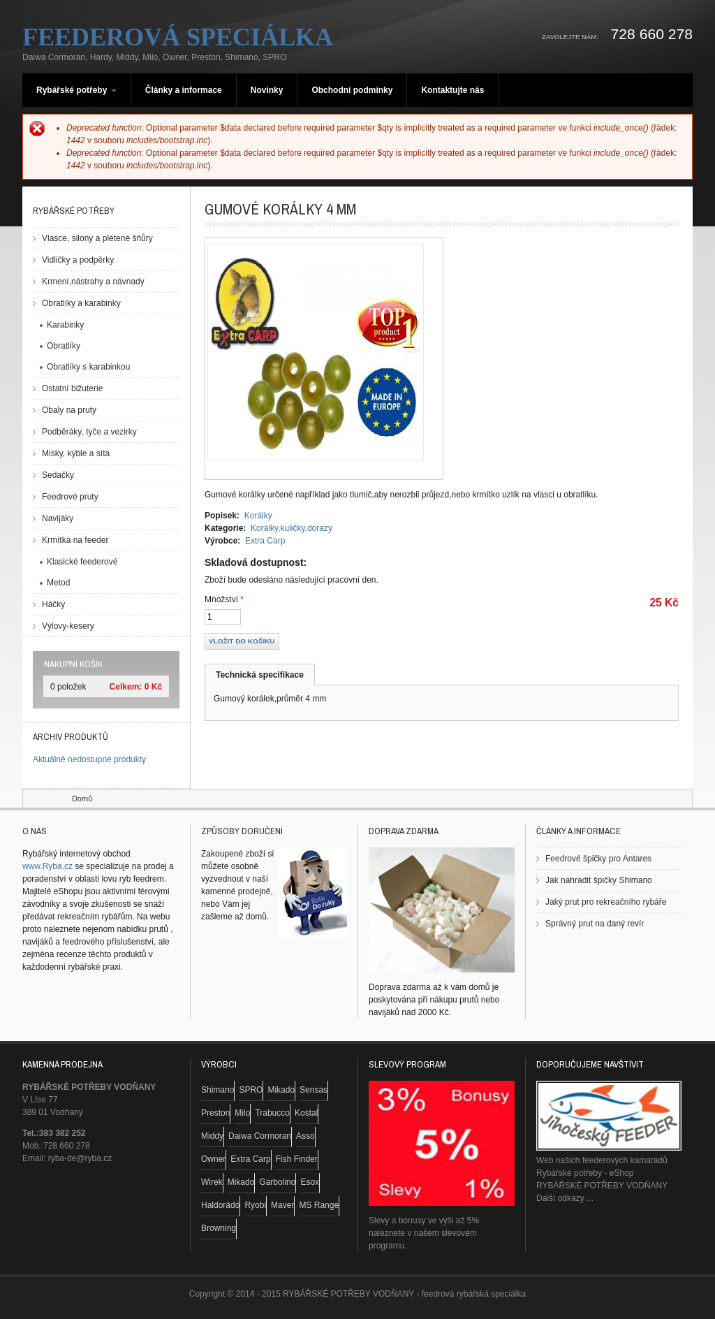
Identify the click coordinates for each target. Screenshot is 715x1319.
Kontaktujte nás (452, 90)
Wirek (212, 1182)
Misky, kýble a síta (76, 453)
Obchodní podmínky (351, 90)
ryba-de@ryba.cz (80, 1158)
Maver (282, 1205)
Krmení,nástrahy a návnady (93, 281)
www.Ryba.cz (47, 866)
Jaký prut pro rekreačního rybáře (605, 902)
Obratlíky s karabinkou (88, 367)
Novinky (267, 90)
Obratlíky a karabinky (81, 303)
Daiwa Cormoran (259, 1136)
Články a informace (183, 90)
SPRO (251, 1090)
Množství (224, 599)
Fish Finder (297, 1159)
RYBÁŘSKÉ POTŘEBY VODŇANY (602, 1185)
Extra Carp (265, 541)
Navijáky (57, 518)
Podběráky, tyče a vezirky (89, 432)
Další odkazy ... (565, 1198)
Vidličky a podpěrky (78, 260)
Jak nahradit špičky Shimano (598, 880)
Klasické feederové (82, 562)
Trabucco (272, 1113)
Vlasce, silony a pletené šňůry (97, 238)
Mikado (281, 1090)
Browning (218, 1228)
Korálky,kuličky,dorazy (291, 528)
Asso (305, 1136)
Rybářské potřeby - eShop (584, 1173)
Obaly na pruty (69, 410)
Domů (82, 798)
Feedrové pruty (70, 497)
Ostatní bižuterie (72, 388)
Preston (215, 1113)
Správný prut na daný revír (594, 923)
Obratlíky (63, 346)
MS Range (319, 1205)
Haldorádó (220, 1205)
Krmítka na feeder (75, 540)
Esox (309, 1182)
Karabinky (65, 325)
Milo (242, 1113)
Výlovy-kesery (68, 626)
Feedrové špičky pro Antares (598, 858)
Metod (58, 583)
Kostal (306, 1113)
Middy (212, 1136)
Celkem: (126, 687)
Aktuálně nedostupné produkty (89, 759)
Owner (213, 1159)
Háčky (53, 604)
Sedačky (58, 475)
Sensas (313, 1090)
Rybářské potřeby (76, 90)
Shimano (217, 1090)
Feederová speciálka (177, 37)
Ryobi (255, 1205)
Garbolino (277, 1182)
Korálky (258, 515)
